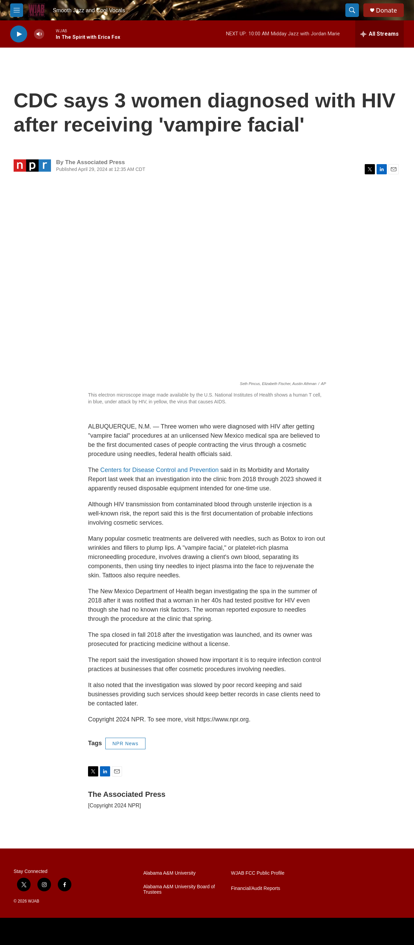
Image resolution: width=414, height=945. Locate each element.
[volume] (39, 34)
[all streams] (379, 34)
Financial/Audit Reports (255, 888)
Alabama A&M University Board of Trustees (179, 889)
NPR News (125, 743)
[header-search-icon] (352, 10)
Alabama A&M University (169, 873)
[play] (18, 34)
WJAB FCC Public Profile (257, 873)
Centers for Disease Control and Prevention (159, 470)
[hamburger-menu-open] (16, 10)
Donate (386, 10)
